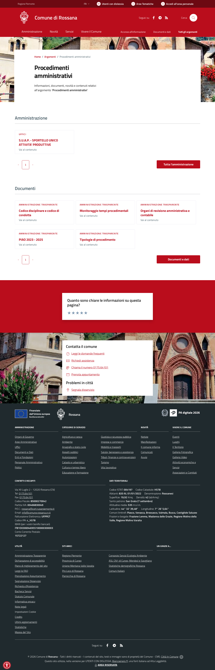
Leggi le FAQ (21, 571)
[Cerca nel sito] (193, 18)
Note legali (20, 607)
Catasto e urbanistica (73, 462)
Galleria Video (180, 457)
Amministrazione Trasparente (30, 555)
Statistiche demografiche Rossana (127, 566)
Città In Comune (169, 657)
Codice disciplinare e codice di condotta (39, 212)
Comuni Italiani (117, 571)
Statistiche (20, 627)
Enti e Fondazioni (24, 457)
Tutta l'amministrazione (178, 164)
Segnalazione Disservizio (28, 581)
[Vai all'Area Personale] (177, 4)
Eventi (176, 437)
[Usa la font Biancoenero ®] (110, 4)
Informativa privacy (25, 601)
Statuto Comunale (24, 596)
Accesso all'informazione (133, 32)
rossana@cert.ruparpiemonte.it (38, 509)
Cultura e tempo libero (74, 467)
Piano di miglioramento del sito (31, 566)
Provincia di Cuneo (71, 561)
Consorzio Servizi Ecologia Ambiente (128, 555)
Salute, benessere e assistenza (117, 452)
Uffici (22, 134)
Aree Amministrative (26, 442)
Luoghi (176, 442)
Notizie (144, 437)
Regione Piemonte (72, 555)
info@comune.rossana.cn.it (36, 513)
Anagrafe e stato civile (74, 447)
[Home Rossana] (47, 17)
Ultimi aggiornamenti (26, 622)
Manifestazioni (148, 442)
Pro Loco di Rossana (72, 571)
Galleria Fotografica (183, 452)
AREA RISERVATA (105, 665)
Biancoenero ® (120, 661)
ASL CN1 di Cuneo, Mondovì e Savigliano (130, 561)
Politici (18, 467)
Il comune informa (150, 447)
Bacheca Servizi (23, 591)
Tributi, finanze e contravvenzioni (118, 457)
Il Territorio (178, 447)
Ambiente (67, 442)
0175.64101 (25, 493)
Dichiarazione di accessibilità (30, 561)
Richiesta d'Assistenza (26, 586)
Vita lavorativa (108, 467)
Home (37, 57)
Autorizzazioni (69, 457)
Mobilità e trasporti (111, 447)
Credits (18, 617)
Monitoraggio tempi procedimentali (104, 210)
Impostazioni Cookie (25, 612)
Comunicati (147, 452)
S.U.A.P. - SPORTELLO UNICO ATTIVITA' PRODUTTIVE (38, 142)
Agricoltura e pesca (72, 437)
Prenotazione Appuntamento (30, 576)
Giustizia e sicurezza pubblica (116, 437)
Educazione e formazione (75, 472)
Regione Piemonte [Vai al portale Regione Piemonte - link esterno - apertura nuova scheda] (26, 3)
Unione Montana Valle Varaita (78, 566)
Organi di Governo (24, 437)
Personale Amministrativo (28, 462)
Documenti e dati (178, 259)
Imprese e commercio (112, 442)
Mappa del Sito (23, 632)
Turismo (105, 462)
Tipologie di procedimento (97, 239)
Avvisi (144, 457)
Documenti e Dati (24, 452)
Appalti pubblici (70, 452)
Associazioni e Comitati (185, 472)
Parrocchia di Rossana (73, 576)
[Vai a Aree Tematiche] (142, 4)
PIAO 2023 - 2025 (31, 239)
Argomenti (50, 57)
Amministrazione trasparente (38, 204)
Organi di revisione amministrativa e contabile (165, 212)
